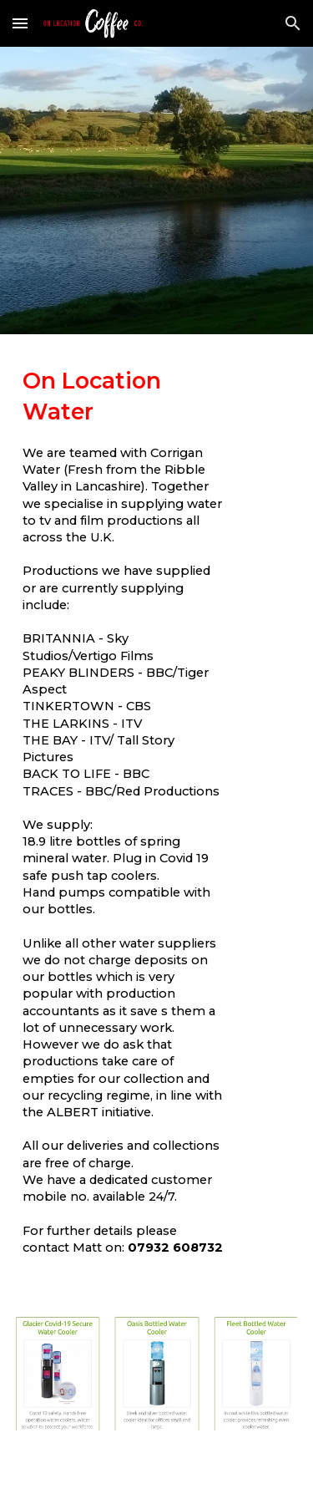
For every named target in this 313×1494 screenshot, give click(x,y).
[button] (20, 23)
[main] (157, 834)
